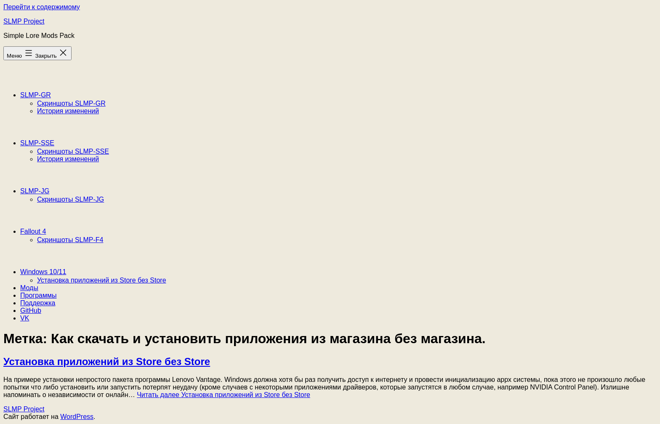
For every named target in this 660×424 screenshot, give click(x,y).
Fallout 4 (33, 231)
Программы (38, 295)
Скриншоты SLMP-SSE (73, 151)
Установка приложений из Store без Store (101, 280)
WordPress (76, 416)
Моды (29, 287)
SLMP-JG (34, 191)
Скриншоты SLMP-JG (70, 199)
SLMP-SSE (37, 143)
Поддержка (37, 303)
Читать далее (223, 394)
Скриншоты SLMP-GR (71, 103)
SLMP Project (24, 21)
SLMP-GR (35, 95)
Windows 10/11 (43, 271)
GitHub (30, 310)
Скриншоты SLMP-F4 (70, 239)
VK (24, 318)
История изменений (68, 111)
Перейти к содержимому (41, 7)
